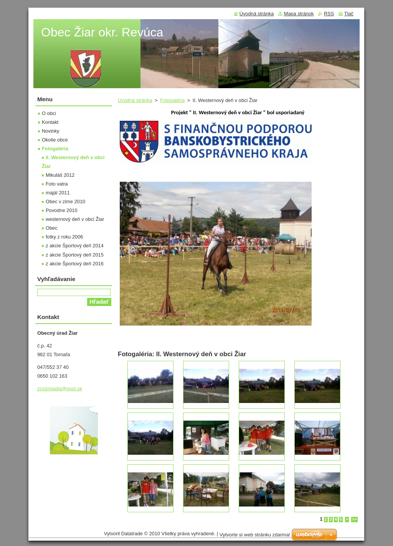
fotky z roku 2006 (64, 237)
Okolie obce (55, 140)
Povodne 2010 (62, 210)
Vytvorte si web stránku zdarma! (255, 535)
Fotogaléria (172, 100)
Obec (52, 228)
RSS (329, 13)
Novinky (50, 131)
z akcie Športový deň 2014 (75, 245)
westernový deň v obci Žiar (75, 219)
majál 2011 (58, 193)
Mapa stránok (299, 13)
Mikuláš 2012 (60, 175)
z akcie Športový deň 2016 (75, 263)
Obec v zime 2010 (65, 201)
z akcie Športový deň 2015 (75, 255)
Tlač (348, 13)
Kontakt (50, 122)
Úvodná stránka (135, 100)
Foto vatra (57, 184)
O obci (49, 113)
